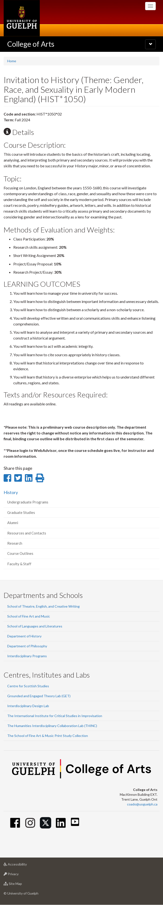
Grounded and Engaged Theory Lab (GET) (39, 696)
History (11, 492)
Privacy (19, 875)
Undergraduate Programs (27, 502)
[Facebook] (15, 822)
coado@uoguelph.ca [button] (142, 804)
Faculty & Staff (19, 564)
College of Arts (30, 43)
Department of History (24, 636)
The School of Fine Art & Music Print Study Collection (47, 736)
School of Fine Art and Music (28, 616)
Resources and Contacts (26, 533)
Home (11, 61)
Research (14, 543)
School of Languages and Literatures (34, 626)
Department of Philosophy (27, 646)
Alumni (12, 522)
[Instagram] (30, 822)
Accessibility (23, 865)
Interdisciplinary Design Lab (28, 706)
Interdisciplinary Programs (27, 656)
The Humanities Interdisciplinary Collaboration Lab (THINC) (52, 726)
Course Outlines (20, 553)
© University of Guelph (21, 893)
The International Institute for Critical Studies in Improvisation (54, 716)
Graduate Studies (21, 512)
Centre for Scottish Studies (28, 686)
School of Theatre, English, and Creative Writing (43, 606)
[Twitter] (45, 822)
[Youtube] (75, 822)
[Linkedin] (60, 822)
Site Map (20, 885)
